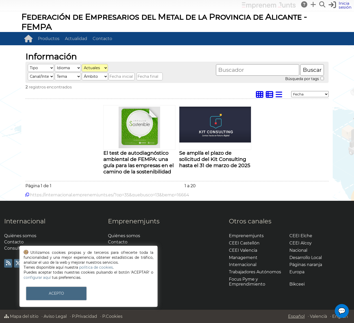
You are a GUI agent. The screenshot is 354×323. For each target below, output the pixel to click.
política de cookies (96, 267)
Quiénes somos (20, 235)
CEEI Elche (300, 235)
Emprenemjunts (134, 221)
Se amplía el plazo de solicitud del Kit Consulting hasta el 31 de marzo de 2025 (214, 159)
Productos (48, 38)
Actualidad (76, 38)
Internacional (24, 221)
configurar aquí (37, 277)
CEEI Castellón (244, 243)
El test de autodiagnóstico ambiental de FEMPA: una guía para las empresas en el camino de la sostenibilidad (138, 162)
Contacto (102, 38)
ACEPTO (56, 293)
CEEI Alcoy (300, 243)
